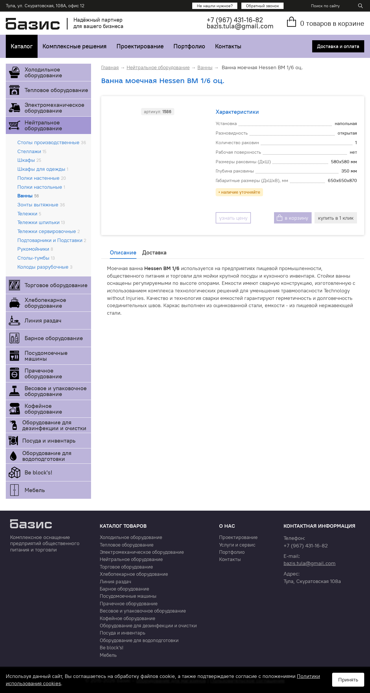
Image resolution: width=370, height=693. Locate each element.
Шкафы (29, 160)
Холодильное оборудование (43, 72)
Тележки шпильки (41, 222)
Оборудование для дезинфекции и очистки (54, 425)
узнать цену (233, 217)
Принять (348, 679)
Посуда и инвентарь (48, 440)
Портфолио (189, 46)
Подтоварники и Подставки (51, 240)
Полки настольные (41, 187)
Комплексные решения (74, 46)
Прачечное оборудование (43, 373)
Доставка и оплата (338, 46)
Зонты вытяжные (41, 204)
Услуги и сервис (237, 545)
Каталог (22, 46)
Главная (110, 67)
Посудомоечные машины (46, 355)
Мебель (35, 490)
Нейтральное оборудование (43, 125)
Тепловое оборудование (56, 90)
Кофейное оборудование (43, 408)
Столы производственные (51, 142)
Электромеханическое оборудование (54, 107)
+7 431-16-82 (235, 20)
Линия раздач (43, 320)
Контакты (228, 46)
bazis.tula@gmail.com (240, 26)
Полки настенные (41, 178)
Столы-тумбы (36, 257)
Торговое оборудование (56, 285)
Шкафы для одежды (42, 169)
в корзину (296, 217)
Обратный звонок (262, 5)
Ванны (28, 195)
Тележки (29, 213)
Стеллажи (31, 151)
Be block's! (38, 472)
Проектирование (140, 46)
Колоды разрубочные (45, 266)
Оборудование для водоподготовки (46, 455)
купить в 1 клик (336, 217)
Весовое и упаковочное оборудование (56, 390)
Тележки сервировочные (48, 231)
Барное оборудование (54, 338)
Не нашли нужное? (215, 5)
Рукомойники (35, 248)
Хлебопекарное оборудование (45, 302)
